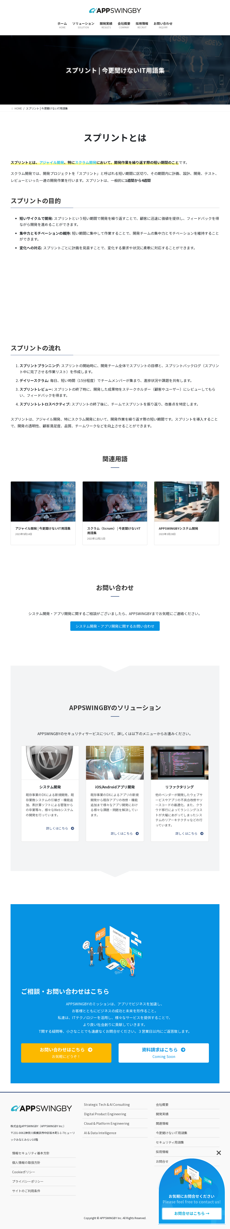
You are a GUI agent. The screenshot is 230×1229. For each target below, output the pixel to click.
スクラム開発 (85, 162)
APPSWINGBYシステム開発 (178, 528)
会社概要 (162, 1104)
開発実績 (162, 1114)
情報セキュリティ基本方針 (31, 1153)
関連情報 (162, 1123)
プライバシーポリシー (28, 1181)
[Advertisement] (115, 290)
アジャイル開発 (51, 162)
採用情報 (162, 1151)
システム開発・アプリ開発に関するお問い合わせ (115, 626)
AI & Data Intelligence (100, 1133)
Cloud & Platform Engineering (106, 1123)
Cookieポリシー (23, 1172)
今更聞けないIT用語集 (171, 1133)
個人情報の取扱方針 (26, 1162)
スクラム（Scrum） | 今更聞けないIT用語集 (114, 530)
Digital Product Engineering (105, 1114)
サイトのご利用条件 (26, 1191)
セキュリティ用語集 (170, 1142)
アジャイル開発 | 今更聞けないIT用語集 (43, 528)
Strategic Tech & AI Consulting (107, 1104)
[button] (60, 828)
